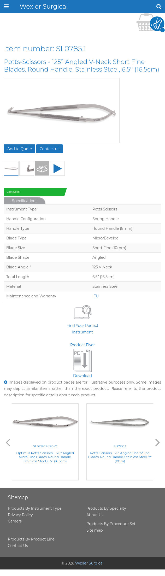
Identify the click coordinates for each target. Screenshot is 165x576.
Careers (15, 521)
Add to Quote (19, 148)
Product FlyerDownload (82, 360)
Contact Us (18, 545)
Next (157, 442)
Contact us (49, 148)
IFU (95, 296)
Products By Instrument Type (35, 508)
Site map (94, 530)
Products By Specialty (106, 508)
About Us (94, 515)
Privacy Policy (20, 515)
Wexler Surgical (44, 6)
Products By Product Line (31, 539)
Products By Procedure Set (110, 523)
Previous (7, 442)
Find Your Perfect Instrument (82, 318)
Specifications (24, 200)
